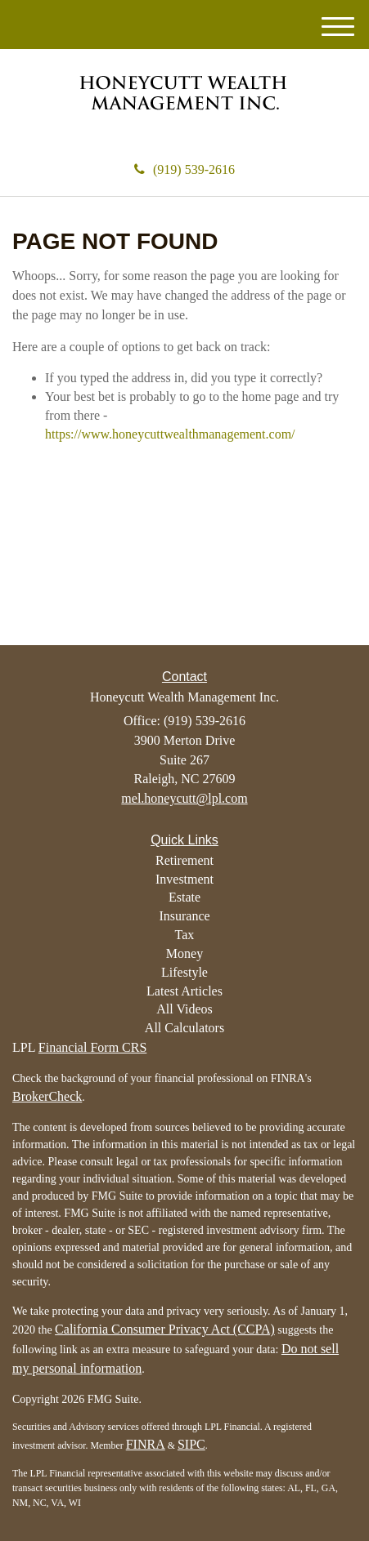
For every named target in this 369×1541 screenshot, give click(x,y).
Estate (184, 897)
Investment (184, 879)
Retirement (184, 860)
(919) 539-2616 (184, 169)
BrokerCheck (47, 1096)
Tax (185, 935)
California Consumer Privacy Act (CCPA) (165, 1329)
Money (184, 953)
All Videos (184, 1009)
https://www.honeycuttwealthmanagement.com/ (170, 434)
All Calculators (184, 1028)
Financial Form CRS (92, 1047)
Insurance (184, 916)
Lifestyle (184, 972)
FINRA (145, 1444)
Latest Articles (184, 991)
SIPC (191, 1444)
